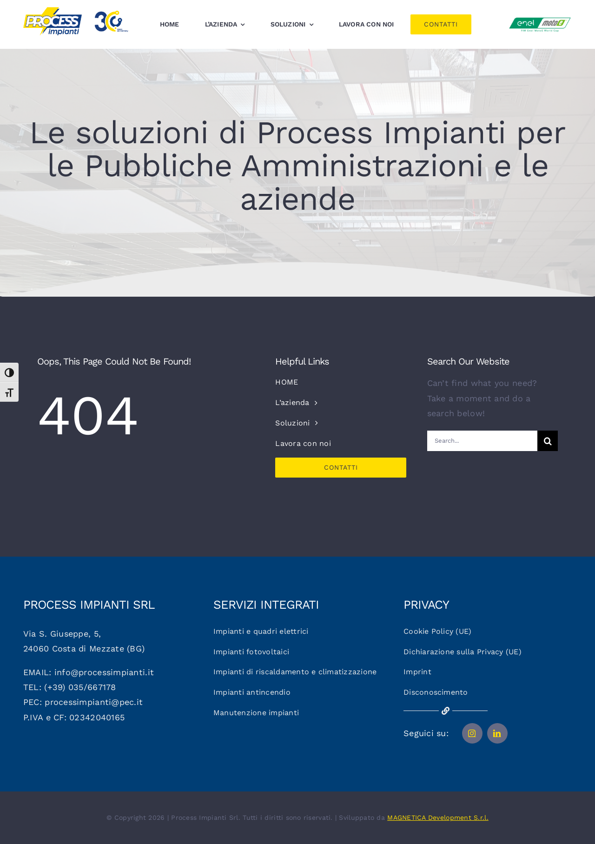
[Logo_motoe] (540, 19)
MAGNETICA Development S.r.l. (438, 817)
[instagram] (472, 733)
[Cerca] (547, 441)
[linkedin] (497, 733)
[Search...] (482, 441)
